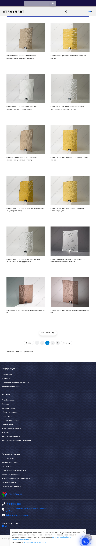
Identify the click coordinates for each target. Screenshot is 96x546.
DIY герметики (8, 458)
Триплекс (6, 432)
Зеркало (5, 404)
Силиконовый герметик (12, 486)
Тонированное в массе (11, 428)
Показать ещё (48, 333)
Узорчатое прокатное (11, 436)
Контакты (6, 378)
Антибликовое (8, 400)
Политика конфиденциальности (15, 382)
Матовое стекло (8, 408)
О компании (7, 374)
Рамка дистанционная (11, 474)
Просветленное (8, 416)
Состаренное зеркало (11, 420)
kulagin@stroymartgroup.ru (17, 515)
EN (89, 11)
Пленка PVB (7, 466)
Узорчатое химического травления (16, 440)
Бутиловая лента (9, 482)
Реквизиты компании (11, 386)
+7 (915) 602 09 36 (13, 504)
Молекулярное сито (10, 462)
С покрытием (7, 424)
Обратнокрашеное (9, 412)
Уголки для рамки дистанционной (16, 478)
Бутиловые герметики (11, 454)
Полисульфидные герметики (14, 470)
